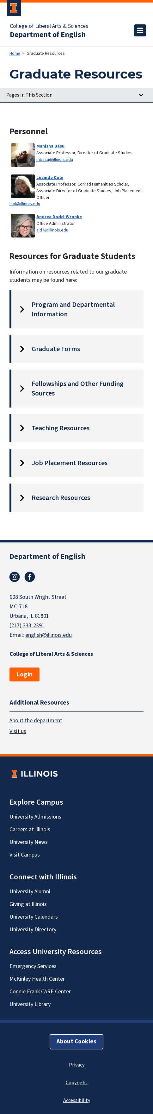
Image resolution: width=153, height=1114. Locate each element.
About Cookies (76, 1041)
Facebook (30, 577)
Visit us (17, 731)
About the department (35, 721)
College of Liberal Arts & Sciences (49, 26)
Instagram (14, 577)
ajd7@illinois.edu (52, 230)
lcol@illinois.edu (24, 203)
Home (14, 53)
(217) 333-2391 (27, 626)
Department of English (48, 35)
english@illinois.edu (48, 635)
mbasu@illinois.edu (54, 159)
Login (24, 674)
